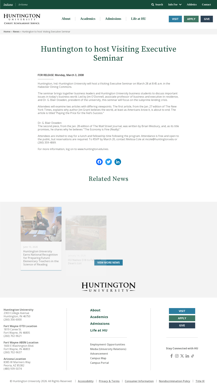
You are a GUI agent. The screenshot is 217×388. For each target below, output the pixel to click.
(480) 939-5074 (13, 368)
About (66, 18)
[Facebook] (172, 356)
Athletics (192, 4)
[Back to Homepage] (108, 286)
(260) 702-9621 (13, 336)
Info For (175, 4)
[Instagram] (177, 356)
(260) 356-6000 (13, 319)
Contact (206, 4)
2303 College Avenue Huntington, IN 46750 (17, 314)
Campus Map (98, 358)
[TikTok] (193, 356)
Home (7, 31)
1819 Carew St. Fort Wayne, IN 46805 (17, 331)
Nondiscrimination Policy (174, 381)
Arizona (23, 4)
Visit (175, 19)
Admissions (113, 18)
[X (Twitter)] (182, 356)
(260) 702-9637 (13, 352)
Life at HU (138, 18)
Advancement (99, 353)
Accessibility (86, 381)
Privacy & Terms (109, 381)
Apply (191, 19)
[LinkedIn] (187, 356)
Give (207, 19)
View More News (108, 262)
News (16, 31)
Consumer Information (139, 381)
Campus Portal (99, 363)
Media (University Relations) (108, 349)
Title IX (200, 381)
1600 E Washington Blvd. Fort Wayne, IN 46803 (19, 347)
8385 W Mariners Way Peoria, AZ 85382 (17, 363)
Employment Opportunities (107, 344)
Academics (87, 18)
